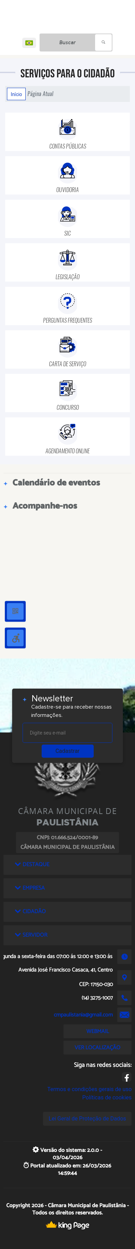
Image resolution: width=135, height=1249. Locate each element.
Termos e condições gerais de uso (89, 1089)
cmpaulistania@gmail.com (83, 1015)
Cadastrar (68, 751)
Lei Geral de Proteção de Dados (87, 1118)
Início (16, 94)
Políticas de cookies (107, 1097)
